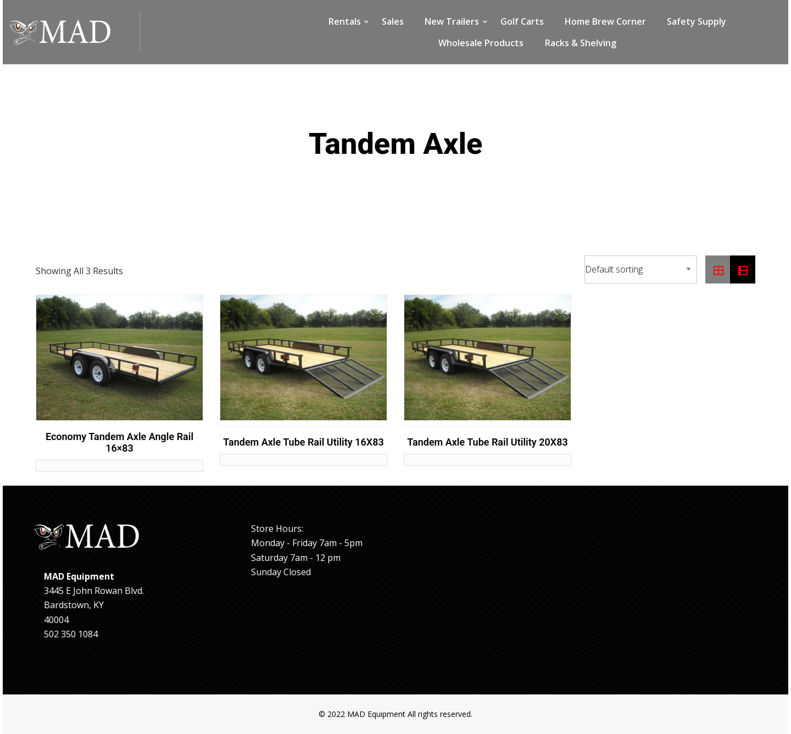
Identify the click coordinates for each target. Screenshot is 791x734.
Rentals (344, 21)
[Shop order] (640, 269)
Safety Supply (696, 21)
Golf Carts (522, 21)
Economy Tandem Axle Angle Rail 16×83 (119, 442)
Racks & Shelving (580, 43)
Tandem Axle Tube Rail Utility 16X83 (303, 442)
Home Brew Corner (605, 21)
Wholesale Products (480, 43)
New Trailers (452, 21)
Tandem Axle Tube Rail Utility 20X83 (487, 442)
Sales (393, 21)
